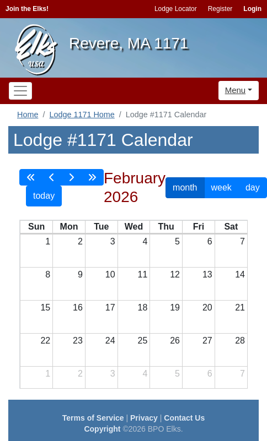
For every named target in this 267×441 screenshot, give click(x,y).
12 (175, 274)
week (221, 187)
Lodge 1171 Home (81, 114)
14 (240, 274)
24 (110, 340)
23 (78, 340)
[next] (71, 177)
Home (27, 114)
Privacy (144, 417)
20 (207, 307)
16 (78, 307)
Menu (235, 90)
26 (175, 340)
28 (240, 340)
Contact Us (184, 417)
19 (175, 307)
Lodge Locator (175, 9)
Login (252, 9)
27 (207, 340)
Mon (69, 226)
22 (45, 340)
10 (110, 274)
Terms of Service (93, 417)
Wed (134, 226)
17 (110, 307)
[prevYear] (30, 177)
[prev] (52, 177)
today (44, 195)
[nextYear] (92, 177)
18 (143, 307)
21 (240, 307)
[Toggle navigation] (20, 91)
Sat (231, 226)
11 (143, 274)
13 (207, 274)
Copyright (102, 428)
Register (220, 9)
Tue (101, 226)
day (252, 187)
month (185, 187)
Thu (166, 226)
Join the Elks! (27, 9)
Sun (36, 226)
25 (143, 340)
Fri (198, 226)
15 (45, 307)
